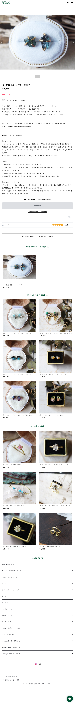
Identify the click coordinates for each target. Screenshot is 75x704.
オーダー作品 (6, 622)
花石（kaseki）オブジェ (10, 564)
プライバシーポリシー (10, 676)
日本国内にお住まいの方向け (37, 212)
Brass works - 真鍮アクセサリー (13, 647)
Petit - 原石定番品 (8, 635)
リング (4, 596)
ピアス (4, 584)
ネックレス (5, 603)
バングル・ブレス (8, 609)
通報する (70, 217)
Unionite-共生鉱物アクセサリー (13, 571)
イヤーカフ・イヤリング (10, 590)
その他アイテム (7, 615)
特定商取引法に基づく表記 (11, 680)
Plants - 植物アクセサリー (11, 577)
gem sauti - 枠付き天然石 (11, 641)
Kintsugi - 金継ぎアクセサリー (12, 654)
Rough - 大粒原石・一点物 (11, 628)
